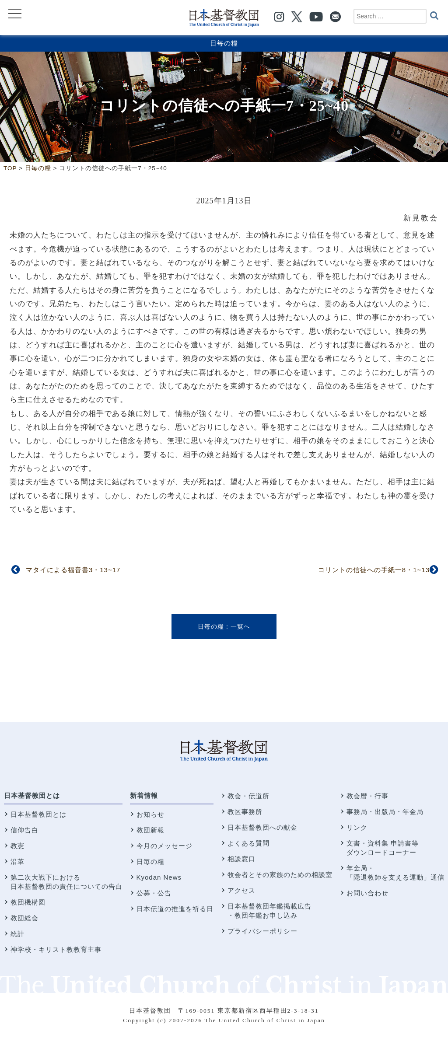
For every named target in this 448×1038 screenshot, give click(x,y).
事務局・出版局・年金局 (385, 811)
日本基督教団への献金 (263, 827)
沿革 (17, 861)
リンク (357, 827)
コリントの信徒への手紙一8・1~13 (374, 569)
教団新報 (150, 830)
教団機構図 (28, 902)
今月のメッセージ (164, 845)
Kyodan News (159, 877)
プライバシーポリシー (263, 931)
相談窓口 (242, 859)
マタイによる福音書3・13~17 (73, 569)
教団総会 (24, 918)
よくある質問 (249, 843)
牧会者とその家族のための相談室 (280, 874)
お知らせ (150, 814)
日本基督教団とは (32, 795)
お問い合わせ (367, 893)
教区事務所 (245, 811)
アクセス (242, 890)
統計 (17, 933)
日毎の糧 (224, 43)
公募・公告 (154, 893)
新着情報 (144, 795)
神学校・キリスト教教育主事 (56, 949)
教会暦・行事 (367, 796)
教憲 (17, 845)
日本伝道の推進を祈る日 (175, 908)
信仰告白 (24, 830)
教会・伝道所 (249, 796)
